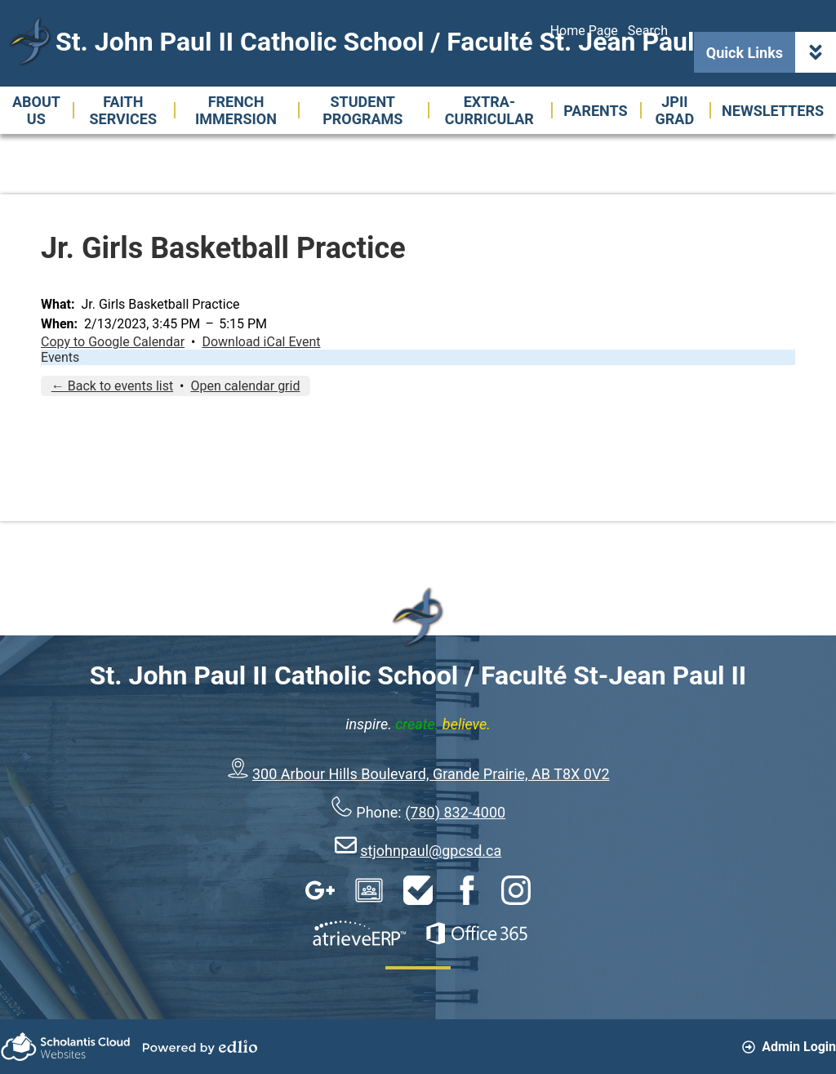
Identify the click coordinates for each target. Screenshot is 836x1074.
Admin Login (789, 1046)
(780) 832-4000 (455, 812)
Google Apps (320, 890)
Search (648, 30)
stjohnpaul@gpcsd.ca (430, 850)
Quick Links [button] (771, 52)
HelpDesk (418, 890)
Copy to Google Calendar (113, 342)
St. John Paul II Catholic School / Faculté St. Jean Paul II (386, 41)
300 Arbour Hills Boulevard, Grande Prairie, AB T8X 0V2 (431, 773)
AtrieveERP (359, 933)
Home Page (584, 30)
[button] (36, 110)
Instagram (516, 890)
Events (60, 357)
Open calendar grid (245, 386)
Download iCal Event (261, 342)
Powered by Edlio (200, 1047)
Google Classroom (369, 890)
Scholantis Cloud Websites (65, 1046)
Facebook (467, 890)
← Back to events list (112, 386)
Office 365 (476, 933)
